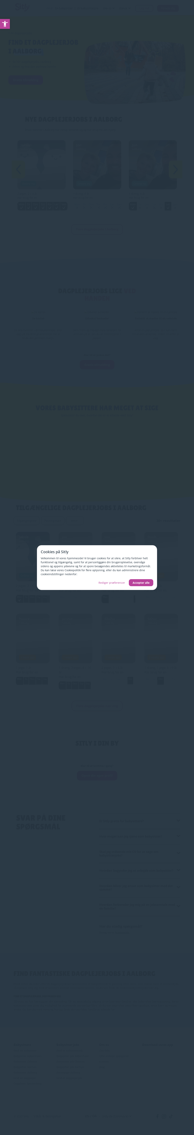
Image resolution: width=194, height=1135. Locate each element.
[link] (5, 24)
